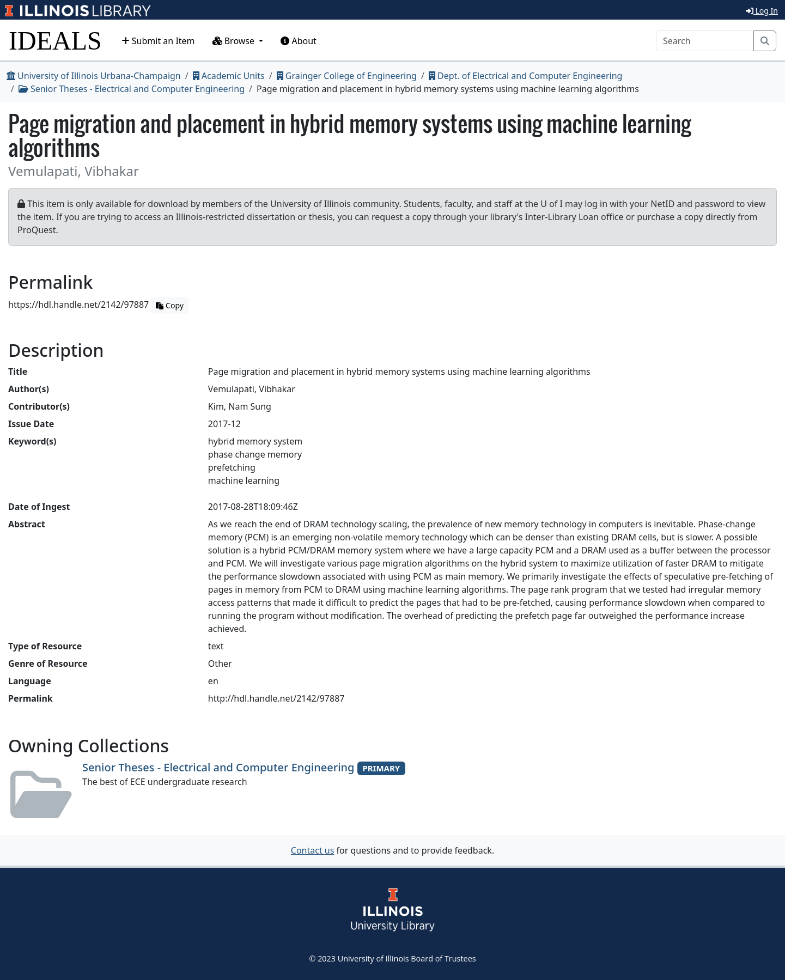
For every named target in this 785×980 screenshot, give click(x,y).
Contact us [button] (312, 850)
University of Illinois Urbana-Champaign (94, 76)
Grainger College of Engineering (347, 76)
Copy (169, 305)
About (299, 41)
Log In (762, 10)
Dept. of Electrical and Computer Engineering (526, 76)
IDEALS (55, 40)
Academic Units (229, 76)
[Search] (705, 41)
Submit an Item (158, 41)
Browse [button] (234, 41)
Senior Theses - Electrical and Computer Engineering (132, 89)
